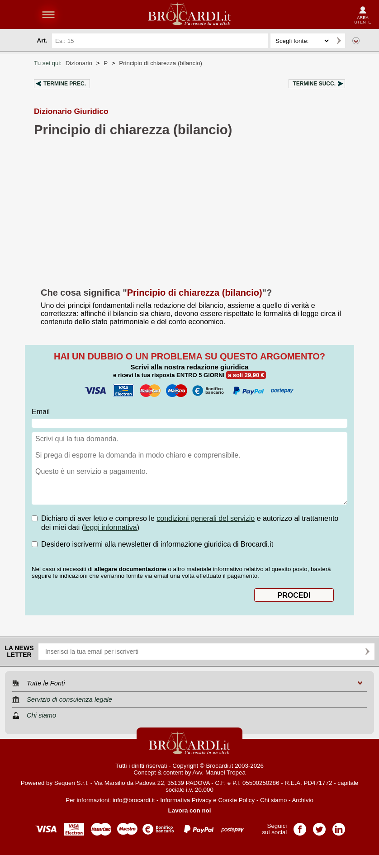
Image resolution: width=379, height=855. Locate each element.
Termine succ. (314, 83)
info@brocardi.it (134, 800)
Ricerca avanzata (356, 40)
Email (41, 412)
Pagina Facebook (300, 826)
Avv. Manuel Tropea (219, 772)
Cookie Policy (236, 800)
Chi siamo (273, 800)
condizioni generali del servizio (205, 518)
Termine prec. (64, 83)
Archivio (302, 800)
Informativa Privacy (185, 800)
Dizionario (79, 63)
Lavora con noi (189, 810)
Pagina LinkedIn (338, 826)
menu (48, 14)
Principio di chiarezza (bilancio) (160, 63)
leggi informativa (110, 527)
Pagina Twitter (319, 826)
